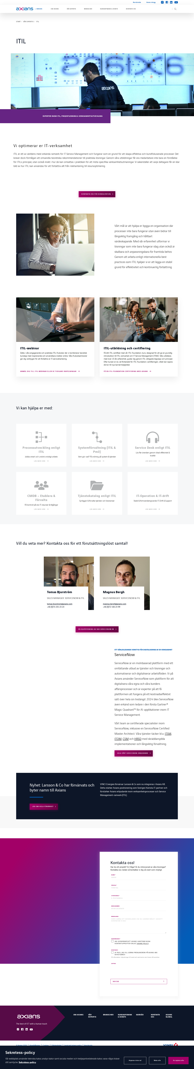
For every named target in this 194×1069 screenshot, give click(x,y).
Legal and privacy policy (73, 1045)
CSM (126, 739)
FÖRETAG (114, 885)
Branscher (88, 9)
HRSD (137, 739)
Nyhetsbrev (114, 950)
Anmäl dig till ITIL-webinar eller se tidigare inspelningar (48, 372)
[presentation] (131, 970)
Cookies (46, 1045)
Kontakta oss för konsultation (96, 194)
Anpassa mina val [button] (135, 1060)
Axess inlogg (151, 2)
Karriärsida (137, 2)
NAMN (113, 875)
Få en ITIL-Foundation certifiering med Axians (126, 372)
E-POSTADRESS (115, 895)
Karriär (139, 1015)
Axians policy (143, 943)
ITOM (118, 739)
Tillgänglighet (56, 1045)
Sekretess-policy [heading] (20, 1052)
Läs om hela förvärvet (42, 806)
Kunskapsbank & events (109, 9)
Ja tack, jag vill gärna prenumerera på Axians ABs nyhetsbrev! (136, 953)
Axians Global (169, 1016)
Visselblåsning (35, 1045)
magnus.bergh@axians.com (114, 603)
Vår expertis (71, 9)
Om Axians (55, 9)
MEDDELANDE (114, 916)
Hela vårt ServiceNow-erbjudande (132, 753)
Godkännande (115, 939)
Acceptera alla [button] (178, 1060)
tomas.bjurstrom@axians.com (59, 603)
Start (18, 22)
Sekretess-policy (27, 1062)
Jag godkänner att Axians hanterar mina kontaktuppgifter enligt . (132, 942)
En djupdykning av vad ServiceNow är (96, 629)
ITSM (168, 733)
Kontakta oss (131, 9)
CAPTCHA (113, 963)
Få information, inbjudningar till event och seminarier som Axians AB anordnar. (135, 957)
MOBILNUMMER (115, 906)
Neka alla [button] (157, 1060)
